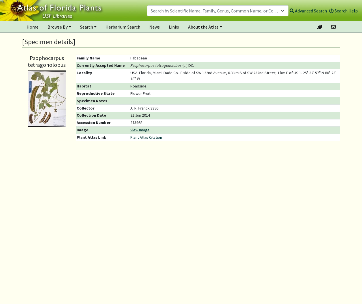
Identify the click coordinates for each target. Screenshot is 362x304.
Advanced (308, 11)
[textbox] (214, 10)
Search (86, 27)
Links (174, 27)
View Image (140, 129)
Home (32, 27)
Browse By (58, 27)
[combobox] (217, 10)
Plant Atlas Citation (146, 137)
